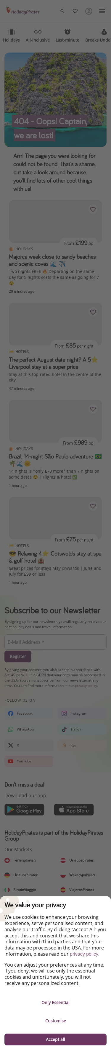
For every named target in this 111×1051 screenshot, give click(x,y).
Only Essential (55, 1002)
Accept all (55, 1039)
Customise (55, 1021)
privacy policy (84, 954)
